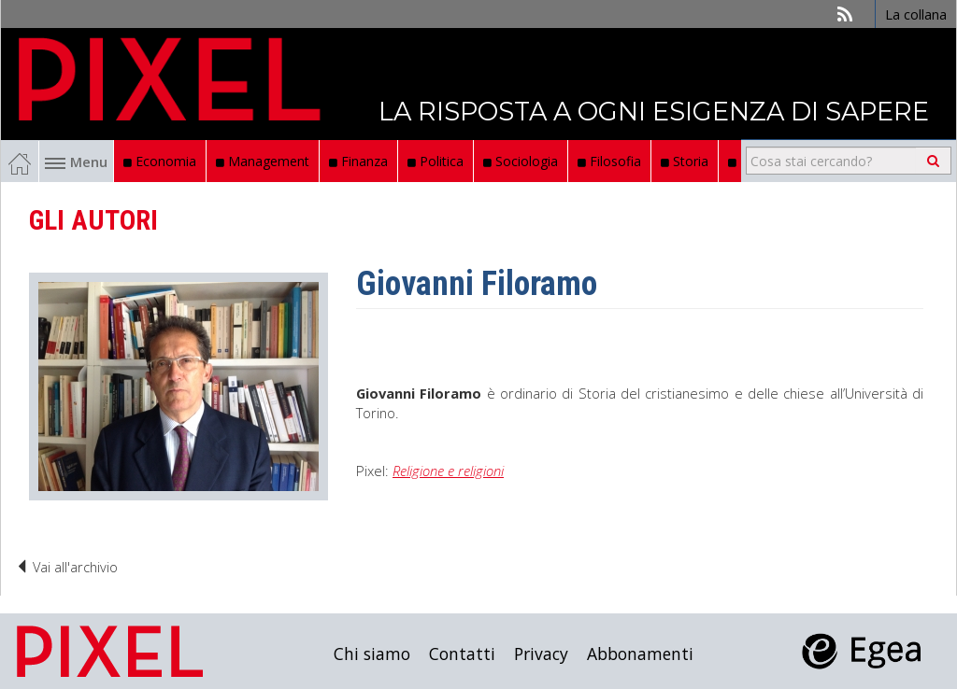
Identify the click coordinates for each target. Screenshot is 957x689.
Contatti (462, 653)
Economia (159, 161)
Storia (684, 161)
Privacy (541, 653)
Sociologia (520, 161)
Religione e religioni (448, 470)
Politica (435, 161)
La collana (916, 14)
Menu (76, 161)
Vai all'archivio (66, 566)
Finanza (358, 161)
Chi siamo (372, 653)
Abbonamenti (640, 653)
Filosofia (609, 161)
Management (262, 161)
